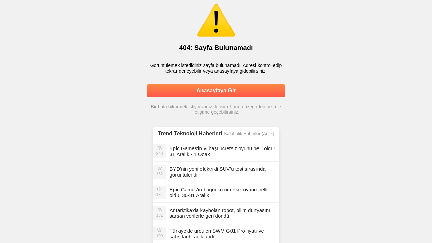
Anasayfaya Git (216, 90)
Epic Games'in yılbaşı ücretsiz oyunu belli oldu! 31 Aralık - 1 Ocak (222, 151)
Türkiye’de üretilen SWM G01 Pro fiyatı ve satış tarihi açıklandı (217, 233)
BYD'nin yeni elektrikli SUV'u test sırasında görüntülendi (218, 172)
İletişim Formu (228, 106)
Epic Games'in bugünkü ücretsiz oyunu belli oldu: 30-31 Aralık (219, 192)
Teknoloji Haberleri (198, 133)
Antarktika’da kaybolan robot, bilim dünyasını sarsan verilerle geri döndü (220, 213)
